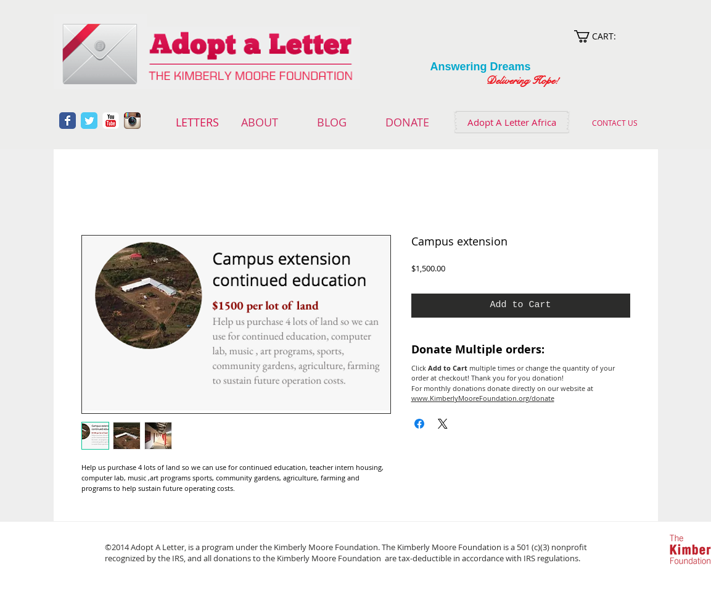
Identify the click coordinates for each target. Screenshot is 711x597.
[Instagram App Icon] (132, 120)
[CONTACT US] (615, 122)
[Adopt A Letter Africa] (512, 122)
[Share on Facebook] (419, 423)
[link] (607, 36)
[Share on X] (442, 423)
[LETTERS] (197, 122)
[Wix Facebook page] (67, 120)
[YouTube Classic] (110, 120)
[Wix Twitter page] (89, 120)
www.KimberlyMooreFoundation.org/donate (482, 398)
